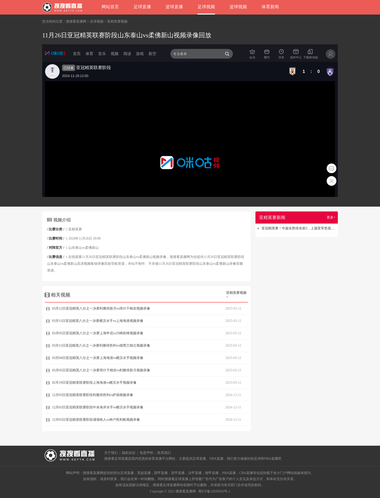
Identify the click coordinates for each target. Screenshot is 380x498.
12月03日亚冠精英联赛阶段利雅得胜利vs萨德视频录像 (92, 395)
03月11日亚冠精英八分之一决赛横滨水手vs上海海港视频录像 (97, 321)
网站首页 (110, 6)
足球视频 (206, 6)
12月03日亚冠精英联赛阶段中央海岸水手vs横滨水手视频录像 (97, 407)
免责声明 (146, 453)
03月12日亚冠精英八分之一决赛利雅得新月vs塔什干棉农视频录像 (101, 308)
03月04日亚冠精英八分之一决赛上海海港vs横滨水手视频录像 (97, 358)
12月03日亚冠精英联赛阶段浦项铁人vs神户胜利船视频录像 (96, 419)
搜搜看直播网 (76, 21)
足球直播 (142, 6)
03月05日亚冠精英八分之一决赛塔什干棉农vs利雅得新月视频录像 (101, 370)
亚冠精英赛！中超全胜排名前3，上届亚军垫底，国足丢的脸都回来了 (298, 228)
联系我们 (164, 453)
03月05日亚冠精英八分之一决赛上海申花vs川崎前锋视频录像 (97, 333)
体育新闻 (270, 6)
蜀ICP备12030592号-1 (214, 491)
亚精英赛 (75, 229)
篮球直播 (174, 6)
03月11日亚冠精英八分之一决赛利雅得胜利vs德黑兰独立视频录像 (101, 345)
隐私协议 (128, 453)
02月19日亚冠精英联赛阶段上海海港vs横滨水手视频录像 (94, 382)
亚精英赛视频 (117, 21)
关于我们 (111, 453)
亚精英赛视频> (236, 295)
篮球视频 (238, 6)
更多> (331, 217)
